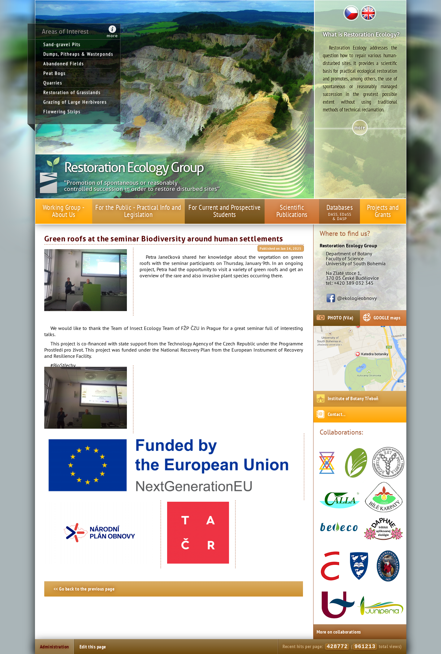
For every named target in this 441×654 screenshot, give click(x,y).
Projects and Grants (383, 211)
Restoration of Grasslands (72, 92)
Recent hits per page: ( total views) (342, 646)
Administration (54, 646)
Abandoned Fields (63, 63)
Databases (339, 207)
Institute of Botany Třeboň (353, 398)
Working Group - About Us (64, 211)
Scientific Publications (292, 211)
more (112, 35)
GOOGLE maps (387, 317)
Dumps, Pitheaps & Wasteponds (77, 54)
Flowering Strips (61, 111)
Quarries (52, 83)
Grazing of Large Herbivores (75, 102)
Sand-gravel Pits (61, 44)
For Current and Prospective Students (224, 211)
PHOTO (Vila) (340, 317)
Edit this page (93, 646)
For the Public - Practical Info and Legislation (138, 211)
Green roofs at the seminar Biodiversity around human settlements (163, 239)
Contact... (337, 414)
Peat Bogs (54, 73)
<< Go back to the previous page (84, 589)
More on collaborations (339, 632)
